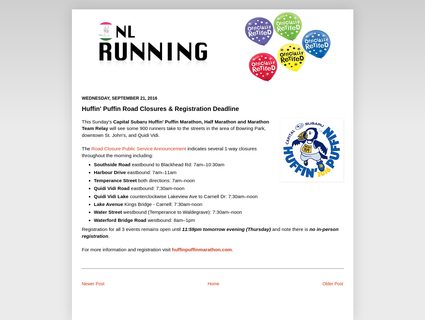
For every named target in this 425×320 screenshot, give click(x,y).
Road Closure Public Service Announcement (138, 148)
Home (213, 283)
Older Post (332, 283)
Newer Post (93, 283)
